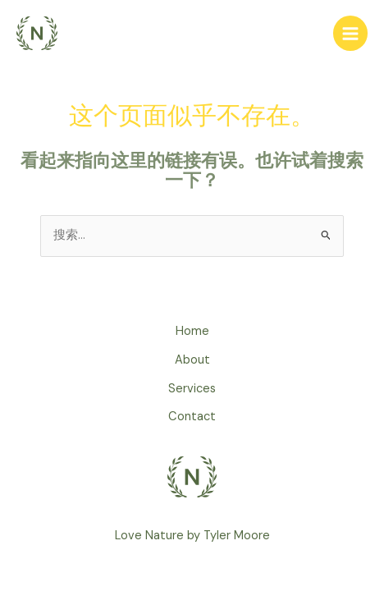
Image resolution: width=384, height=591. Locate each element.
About (192, 360)
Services (192, 388)
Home (192, 331)
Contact (192, 416)
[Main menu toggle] (350, 33)
